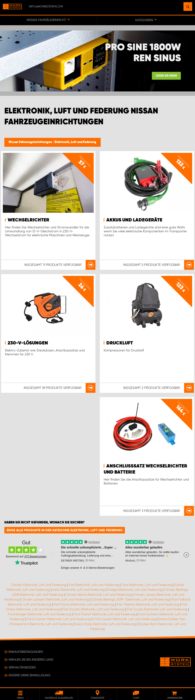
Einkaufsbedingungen (25, 651)
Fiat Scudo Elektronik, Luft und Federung (157, 609)
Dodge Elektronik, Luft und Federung (134, 590)
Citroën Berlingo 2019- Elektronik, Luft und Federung (130, 599)
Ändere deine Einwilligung (29, 675)
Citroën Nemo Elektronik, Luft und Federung (98, 595)
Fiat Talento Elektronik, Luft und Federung (148, 604)
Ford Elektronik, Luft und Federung (147, 585)
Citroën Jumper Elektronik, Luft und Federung (55, 599)
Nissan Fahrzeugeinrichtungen (31, 142)
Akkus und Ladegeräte (134, 220)
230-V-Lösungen (28, 343)
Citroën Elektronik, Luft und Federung (38, 585)
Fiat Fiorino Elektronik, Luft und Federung (84, 604)
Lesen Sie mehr (166, 75)
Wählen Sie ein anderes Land (30, 659)
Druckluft (119, 343)
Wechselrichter (28, 220)
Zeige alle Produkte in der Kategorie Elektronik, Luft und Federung (65, 530)
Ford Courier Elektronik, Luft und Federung (124, 619)
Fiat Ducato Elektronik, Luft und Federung (93, 609)
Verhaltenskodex (22, 667)
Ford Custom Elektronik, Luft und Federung (59, 619)
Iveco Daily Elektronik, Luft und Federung (105, 624)
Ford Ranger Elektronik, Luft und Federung (39, 614)
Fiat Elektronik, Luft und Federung (94, 585)
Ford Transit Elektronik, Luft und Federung (104, 614)
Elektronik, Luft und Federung (75, 142)
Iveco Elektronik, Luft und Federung (78, 590)
